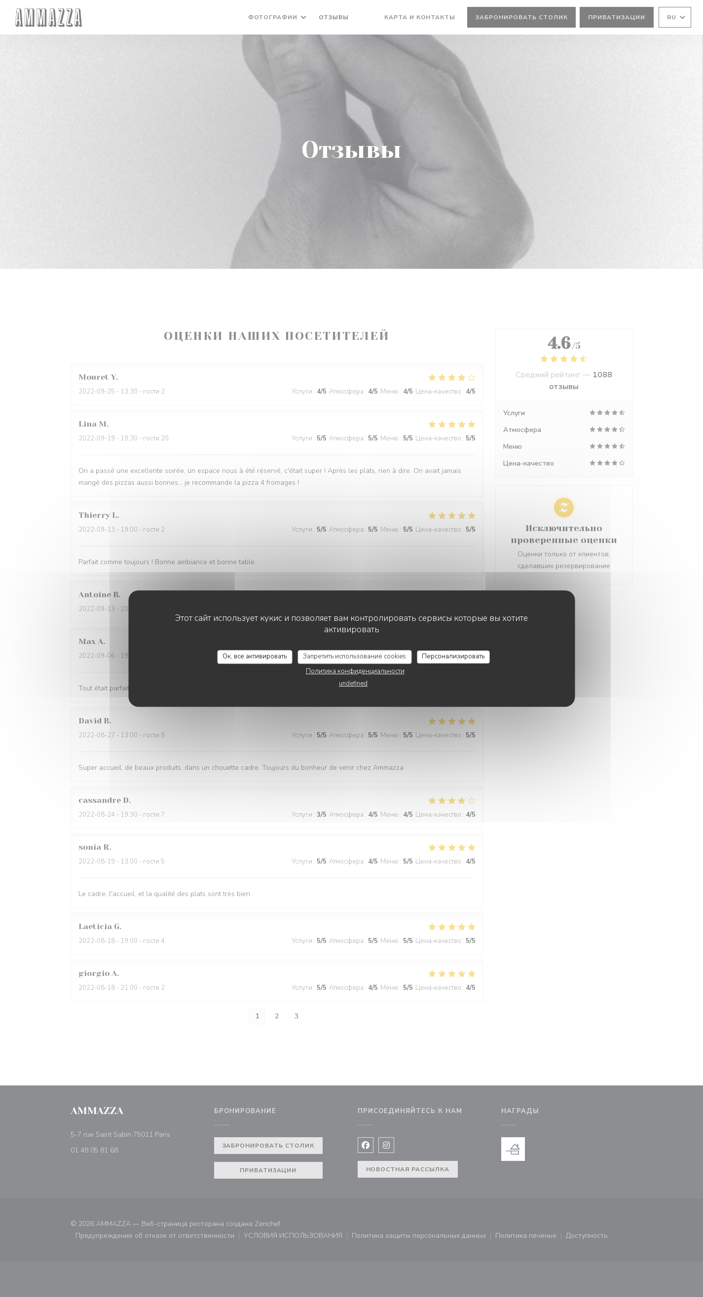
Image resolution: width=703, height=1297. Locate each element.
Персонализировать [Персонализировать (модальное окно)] (453, 656)
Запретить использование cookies (354, 656)
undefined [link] (353, 683)
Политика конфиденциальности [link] (355, 671)
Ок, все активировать (254, 656)
